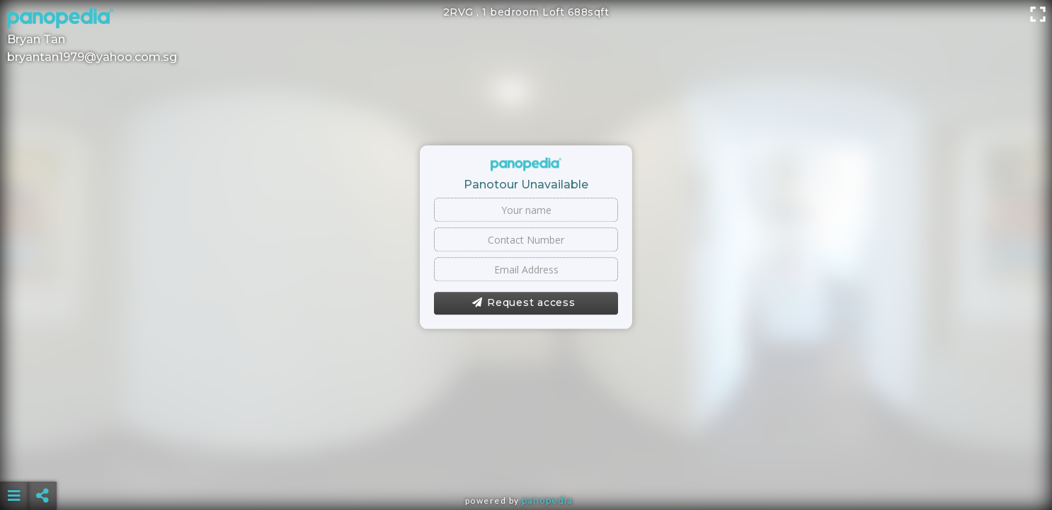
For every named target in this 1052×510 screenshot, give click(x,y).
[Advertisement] (526, 460)
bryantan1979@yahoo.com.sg (92, 57)
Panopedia (547, 500)
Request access (523, 303)
